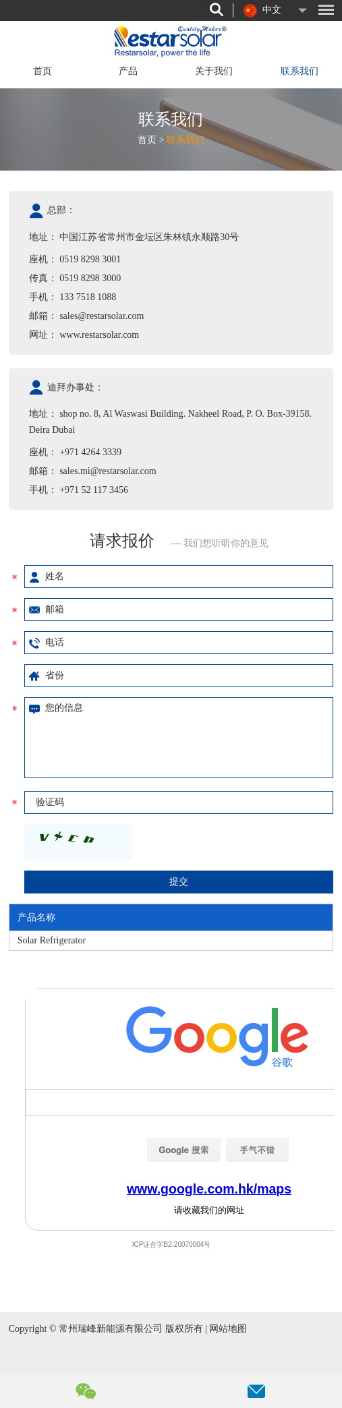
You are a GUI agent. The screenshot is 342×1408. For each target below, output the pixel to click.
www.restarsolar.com (99, 335)
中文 (262, 11)
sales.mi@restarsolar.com (107, 471)
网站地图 (228, 1329)
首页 (42, 71)
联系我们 (299, 71)
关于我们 (214, 71)
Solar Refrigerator (52, 940)
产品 (128, 71)
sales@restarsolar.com (101, 316)
